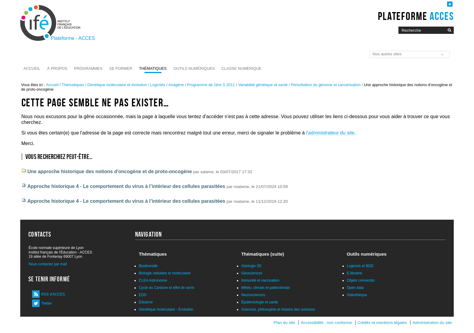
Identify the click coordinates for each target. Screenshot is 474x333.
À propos (57, 68)
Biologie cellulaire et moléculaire (164, 273)
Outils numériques (194, 68)
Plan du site (284, 322)
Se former (120, 68)
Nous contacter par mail (47, 264)
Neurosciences (253, 295)
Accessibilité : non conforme (326, 322)
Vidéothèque (357, 295)
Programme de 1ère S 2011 (211, 84)
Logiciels (157, 84)
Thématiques (153, 68)
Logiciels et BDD (360, 266)
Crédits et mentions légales (382, 322)
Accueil (32, 68)
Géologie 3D (251, 266)
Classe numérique (241, 68)
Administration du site (432, 322)
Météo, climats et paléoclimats (265, 288)
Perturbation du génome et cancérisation (326, 84)
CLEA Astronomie (153, 280)
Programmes (88, 68)
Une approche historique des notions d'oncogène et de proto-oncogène (110, 171)
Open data (355, 288)
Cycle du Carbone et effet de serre (166, 288)
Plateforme (416, 16)
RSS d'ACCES (53, 294)
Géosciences (251, 273)
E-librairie (354, 273)
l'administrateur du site (330, 132)
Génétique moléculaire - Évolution (166, 309)
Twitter (46, 303)
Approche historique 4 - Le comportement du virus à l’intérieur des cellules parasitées (126, 186)
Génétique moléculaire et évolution (117, 84)
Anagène (176, 84)
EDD (142, 295)
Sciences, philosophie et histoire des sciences (278, 309)
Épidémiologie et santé (259, 302)
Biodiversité (148, 266)
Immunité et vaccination (260, 280)
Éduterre (146, 302)
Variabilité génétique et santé (263, 84)
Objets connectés (361, 280)
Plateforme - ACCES (73, 38)
